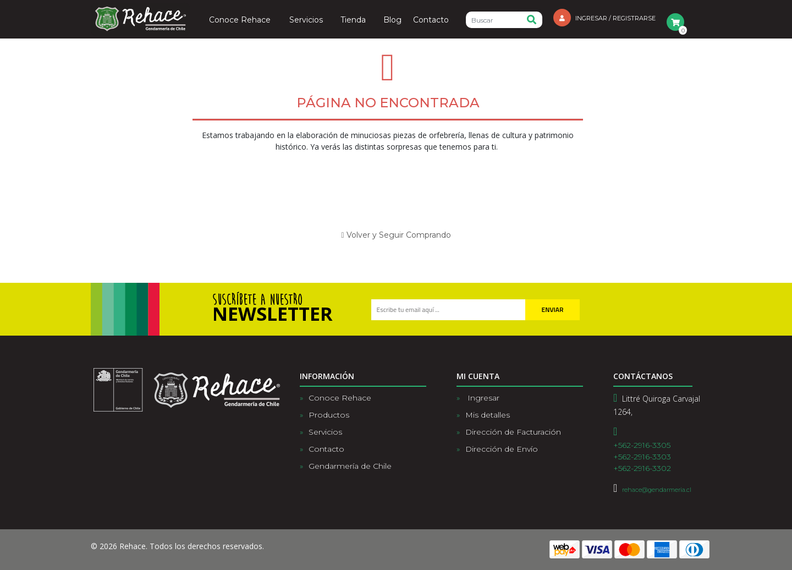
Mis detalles (487, 415)
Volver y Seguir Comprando (395, 235)
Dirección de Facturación (513, 432)
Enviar (553, 309)
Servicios (306, 20)
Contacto (431, 20)
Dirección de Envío (501, 449)
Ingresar (482, 398)
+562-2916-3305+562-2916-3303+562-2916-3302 (642, 456)
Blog (392, 20)
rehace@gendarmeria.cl (656, 490)
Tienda (353, 20)
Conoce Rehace (240, 20)
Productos (329, 415)
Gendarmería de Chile (350, 466)
